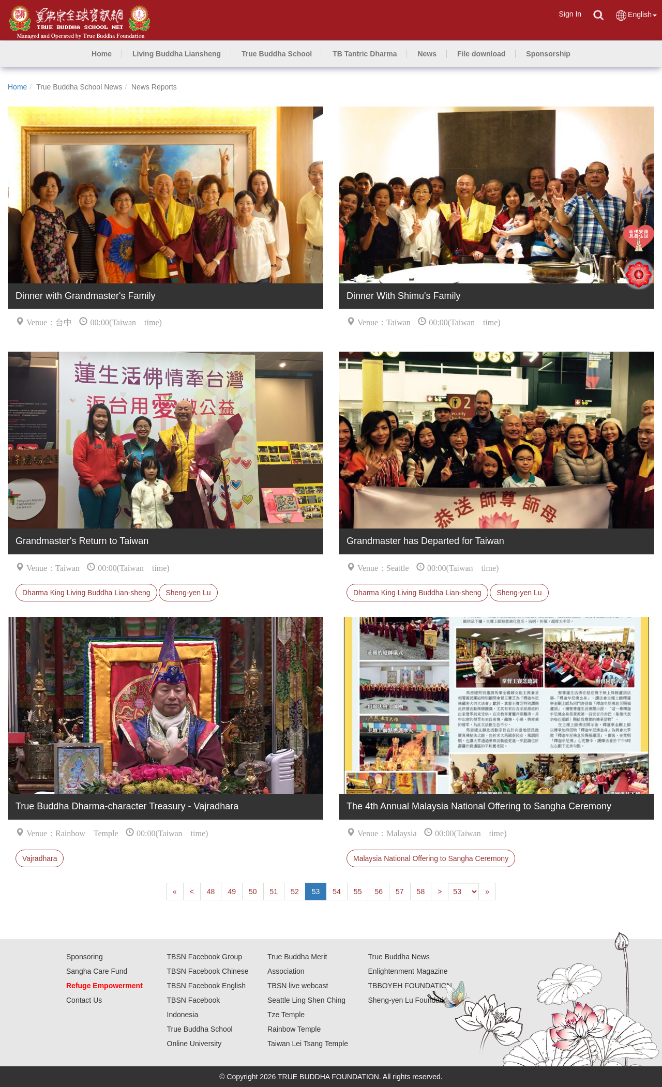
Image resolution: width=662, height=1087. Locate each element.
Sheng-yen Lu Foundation (410, 1000)
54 (337, 891)
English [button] (636, 15)
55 (358, 891)
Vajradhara (39, 858)
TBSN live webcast (297, 986)
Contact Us (84, 1000)
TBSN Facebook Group (205, 957)
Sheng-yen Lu (188, 592)
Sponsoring (84, 957)
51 (274, 891)
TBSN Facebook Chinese (208, 971)
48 (211, 891)
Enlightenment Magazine (408, 971)
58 (421, 891)
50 (253, 891)
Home (17, 87)
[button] (176, 54)
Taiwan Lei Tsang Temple (307, 1043)
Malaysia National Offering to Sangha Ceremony (430, 858)
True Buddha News (399, 957)
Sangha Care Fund (96, 971)
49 (232, 891)
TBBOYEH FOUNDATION (410, 986)
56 (378, 891)
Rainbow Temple (294, 1029)
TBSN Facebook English (206, 986)
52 (295, 891)
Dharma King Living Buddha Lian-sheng (86, 592)
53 (316, 891)
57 (400, 891)
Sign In (570, 14)
